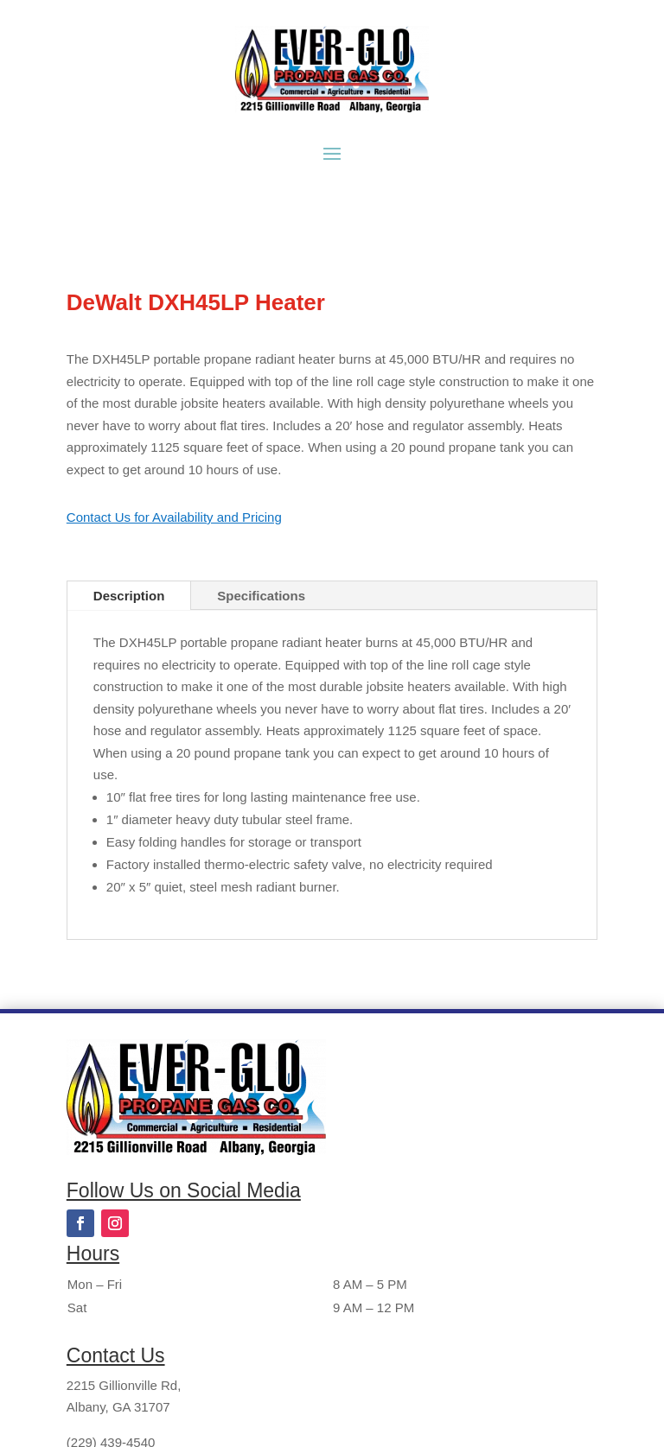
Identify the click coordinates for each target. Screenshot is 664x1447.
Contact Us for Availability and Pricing (174, 517)
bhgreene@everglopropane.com (159, 1365)
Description (129, 595)
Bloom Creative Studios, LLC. (525, 1413)
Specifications (261, 595)
